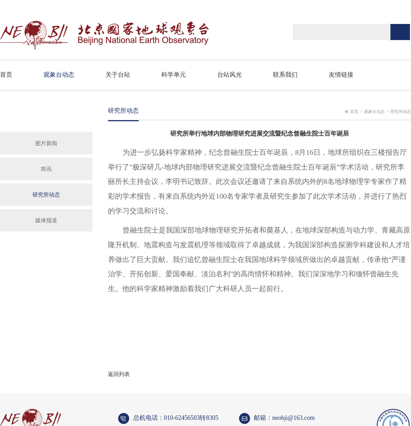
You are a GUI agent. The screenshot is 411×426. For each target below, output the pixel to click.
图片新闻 (46, 143)
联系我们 (285, 74)
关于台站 (117, 74)
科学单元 (173, 74)
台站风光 (229, 74)
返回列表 (119, 374)
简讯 (46, 169)
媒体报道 (46, 220)
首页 (6, 74)
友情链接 (341, 74)
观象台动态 (58, 74)
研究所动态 (46, 195)
